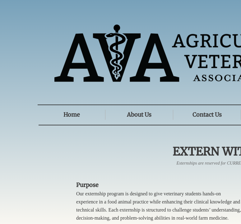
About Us (139, 114)
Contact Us (207, 114)
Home (71, 114)
